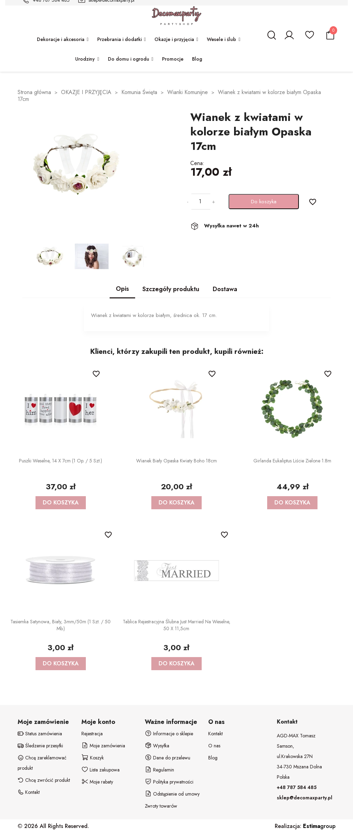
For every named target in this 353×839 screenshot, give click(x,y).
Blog (213, 757)
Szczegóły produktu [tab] (170, 289)
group (319, 826)
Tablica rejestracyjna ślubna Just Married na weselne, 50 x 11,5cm (176, 625)
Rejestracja (92, 733)
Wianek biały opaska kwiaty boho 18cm (176, 460)
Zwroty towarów (161, 805)
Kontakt (215, 733)
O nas (214, 745)
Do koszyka (263, 201)
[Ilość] (200, 201)
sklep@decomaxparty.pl (304, 797)
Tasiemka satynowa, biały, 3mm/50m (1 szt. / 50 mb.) (60, 625)
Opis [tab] (122, 288)
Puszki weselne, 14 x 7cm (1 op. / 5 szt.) (60, 460)
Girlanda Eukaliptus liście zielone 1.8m (292, 460)
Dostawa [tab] (225, 289)
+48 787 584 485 (296, 787)
